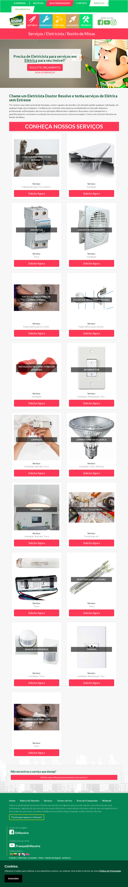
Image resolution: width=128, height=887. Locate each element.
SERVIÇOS (99, 3)
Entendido (13, 878)
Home (12, 800)
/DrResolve (19, 833)
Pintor (41, 858)
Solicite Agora (36, 193)
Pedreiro (13, 858)
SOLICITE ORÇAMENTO (45, 67)
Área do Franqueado (87, 800)
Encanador (32, 858)
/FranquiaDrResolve (24, 846)
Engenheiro (110, 858)
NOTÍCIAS (38, 3)
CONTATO (81, 3)
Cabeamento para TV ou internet (36, 158)
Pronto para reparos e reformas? (26, 817)
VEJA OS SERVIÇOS (45, 72)
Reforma (82, 858)
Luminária (37, 509)
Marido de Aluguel (53, 858)
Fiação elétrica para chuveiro (91, 299)
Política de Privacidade (110, 871)
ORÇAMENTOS (22, 9)
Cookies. (12, 866)
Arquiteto (101, 858)
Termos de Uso (64, 800)
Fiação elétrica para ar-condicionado (36, 298)
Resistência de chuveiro (91, 579)
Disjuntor (37, 230)
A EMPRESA (20, 3)
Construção (91, 858)
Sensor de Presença (36, 649)
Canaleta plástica (91, 160)
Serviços (48, 800)
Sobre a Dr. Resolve (29, 800)
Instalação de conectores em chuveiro (36, 368)
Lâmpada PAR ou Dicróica (91, 439)
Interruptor (91, 369)
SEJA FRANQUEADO (59, 3)
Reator (36, 579)
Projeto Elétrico (91, 509)
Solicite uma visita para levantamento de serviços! (64, 777)
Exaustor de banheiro (91, 230)
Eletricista (22, 858)
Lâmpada (36, 439)
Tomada (91, 649)
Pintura (75, 858)
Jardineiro (66, 858)
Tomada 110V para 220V (36, 719)
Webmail (106, 800)
